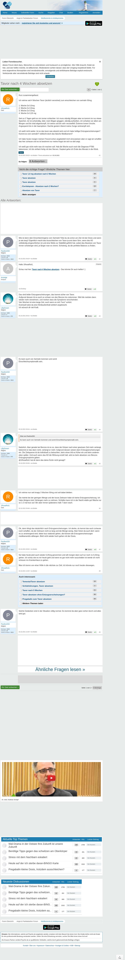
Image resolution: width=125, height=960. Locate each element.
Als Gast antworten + (10, 89)
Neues (14, 13)
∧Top (119, 957)
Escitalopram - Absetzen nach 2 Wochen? (40, 186)
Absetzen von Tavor (31, 190)
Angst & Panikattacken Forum (27, 921)
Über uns (32, 945)
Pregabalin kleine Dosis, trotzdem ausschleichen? (36, 869)
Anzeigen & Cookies (62, 945)
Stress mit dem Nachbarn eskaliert (28, 857)
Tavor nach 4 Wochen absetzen (26, 83)
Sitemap (77, 945)
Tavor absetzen (29, 178)
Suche (40, 13)
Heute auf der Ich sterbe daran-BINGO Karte (34, 863)
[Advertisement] (60, 650)
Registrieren (83, 13)
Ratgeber (51, 13)
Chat (61, 13)
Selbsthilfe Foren (27, 13)
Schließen (50, 77)
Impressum (40, 945)
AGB (71, 945)
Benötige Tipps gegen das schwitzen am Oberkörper (38, 851)
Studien (70, 13)
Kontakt (25, 945)
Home (5, 13)
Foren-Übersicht (7, 921)
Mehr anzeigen (29, 194)
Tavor (21, 152)
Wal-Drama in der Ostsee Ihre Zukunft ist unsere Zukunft (40, 886)
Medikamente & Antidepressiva (52, 921)
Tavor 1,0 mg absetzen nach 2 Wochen (39, 174)
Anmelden (96, 13)
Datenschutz (50, 945)
